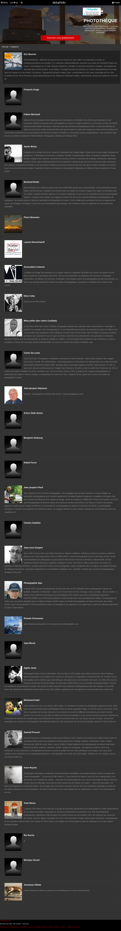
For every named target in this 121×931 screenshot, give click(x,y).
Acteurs (63, 927)
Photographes (4, 927)
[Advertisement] (50, 20)
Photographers (14, 927)
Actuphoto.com (6, 920)
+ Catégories (14, 47)
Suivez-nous (25, 923)
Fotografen (37, 927)
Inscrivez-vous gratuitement (60, 38)
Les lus (14, 2)
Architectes (57, 927)
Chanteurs (70, 927)
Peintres (44, 927)
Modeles (77, 927)
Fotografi (30, 927)
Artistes (50, 927)
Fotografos (23, 927)
